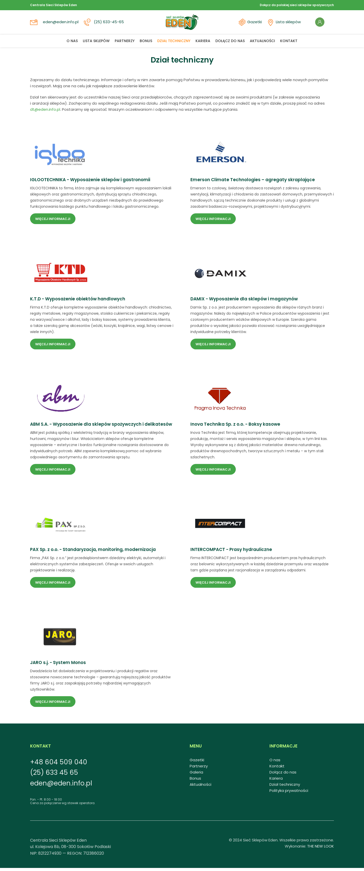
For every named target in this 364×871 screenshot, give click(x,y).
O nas (274, 763)
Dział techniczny (284, 787)
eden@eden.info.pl (61, 23)
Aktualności (200, 787)
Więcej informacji (52, 221)
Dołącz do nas (282, 775)
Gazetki (252, 23)
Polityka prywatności (288, 793)
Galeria (196, 775)
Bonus (195, 781)
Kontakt (276, 769)
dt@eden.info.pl (45, 112)
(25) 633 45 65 (54, 775)
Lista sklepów (285, 23)
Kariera (276, 781)
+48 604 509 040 (58, 765)
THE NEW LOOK (320, 849)
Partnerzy (199, 769)
